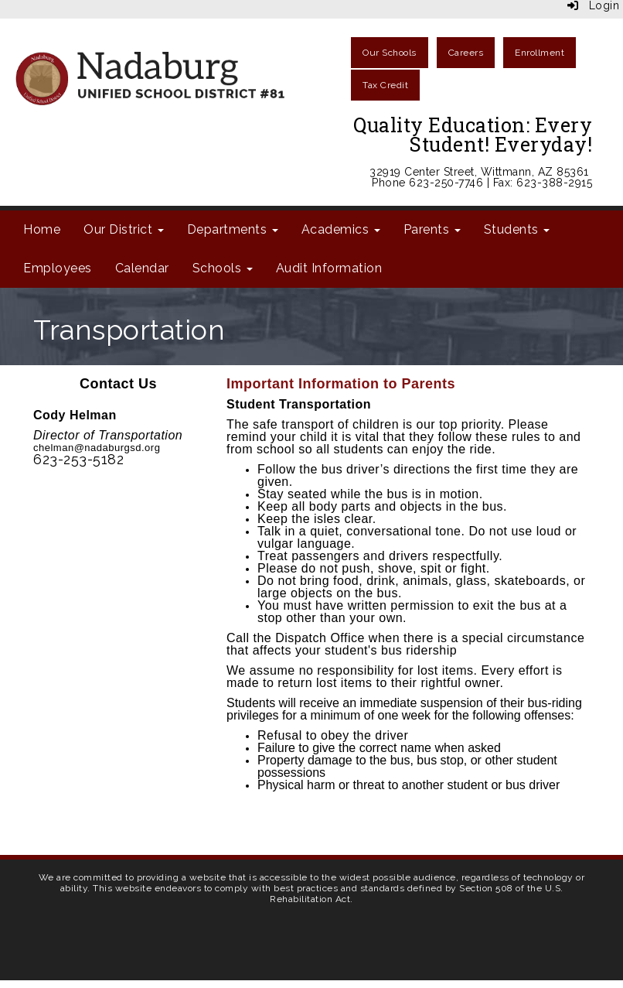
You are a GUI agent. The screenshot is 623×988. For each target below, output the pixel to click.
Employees (57, 268)
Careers (466, 52)
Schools (222, 268)
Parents (432, 229)
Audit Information (329, 268)
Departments (232, 229)
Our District (123, 229)
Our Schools (390, 52)
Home (41, 229)
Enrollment (539, 52)
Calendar (142, 268)
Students (517, 229)
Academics (340, 229)
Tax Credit (385, 85)
